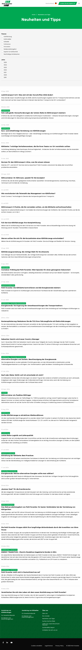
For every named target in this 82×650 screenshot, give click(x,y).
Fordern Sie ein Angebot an (67, 3)
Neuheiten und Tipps (48, 618)
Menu (79, 3)
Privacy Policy (59, 646)
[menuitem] (51, 3)
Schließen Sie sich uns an (49, 630)
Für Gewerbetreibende (8, 615)
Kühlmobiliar (6, 39)
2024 (4, 65)
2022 (4, 70)
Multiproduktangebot (8, 49)
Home (33, 14)
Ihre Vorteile (45, 616)
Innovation (5, 46)
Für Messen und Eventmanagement (7, 618)
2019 (3, 77)
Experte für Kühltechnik (9, 52)
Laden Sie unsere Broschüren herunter (51, 624)
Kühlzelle (5, 41)
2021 (3, 72)
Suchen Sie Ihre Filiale (48, 621)
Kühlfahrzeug (6, 36)
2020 (4, 75)
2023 (4, 67)
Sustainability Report (48, 627)
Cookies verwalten (36, 646)
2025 (4, 62)
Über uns (45, 613)
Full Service (5, 44)
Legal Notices (49, 646)
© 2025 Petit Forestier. (72, 646)
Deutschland (51, 3)
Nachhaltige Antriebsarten (10, 54)
